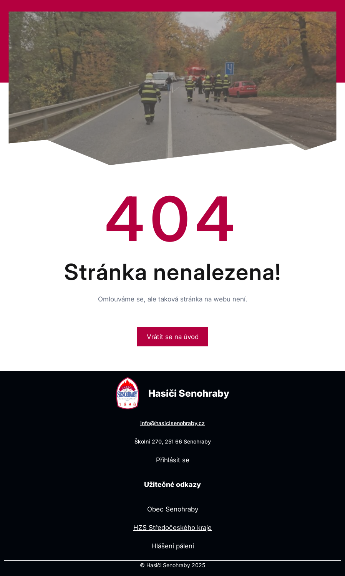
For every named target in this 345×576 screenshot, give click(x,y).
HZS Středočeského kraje (172, 527)
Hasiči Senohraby (188, 393)
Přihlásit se (172, 460)
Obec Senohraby (172, 509)
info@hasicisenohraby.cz (172, 423)
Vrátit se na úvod (173, 337)
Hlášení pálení (172, 546)
